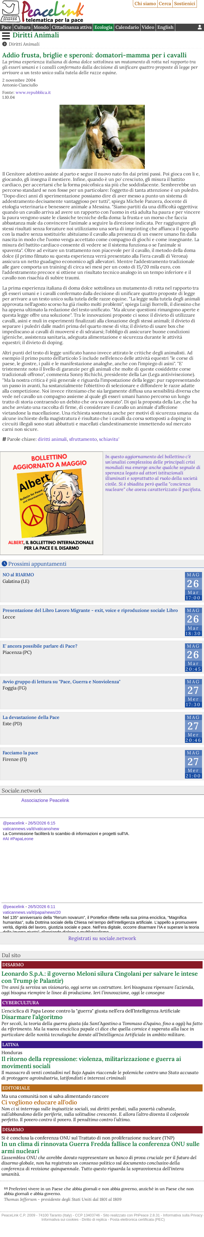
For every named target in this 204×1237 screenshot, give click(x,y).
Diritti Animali (36, 35)
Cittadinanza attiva (72, 27)
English (165, 27)
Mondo (41, 27)
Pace (6, 27)
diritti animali (52, 439)
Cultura (22, 27)
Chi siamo (145, 3)
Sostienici (184, 3)
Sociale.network (22, 790)
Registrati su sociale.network (102, 938)
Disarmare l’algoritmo (32, 1017)
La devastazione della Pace (31, 717)
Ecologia (103, 27)
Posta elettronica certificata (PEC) (137, 1219)
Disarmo (13, 964)
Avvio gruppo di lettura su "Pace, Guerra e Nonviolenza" (61, 681)
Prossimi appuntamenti (37, 563)
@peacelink (13, 823)
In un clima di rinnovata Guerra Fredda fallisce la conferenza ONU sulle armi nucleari (100, 1147)
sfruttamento (83, 439)
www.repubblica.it (33, 92)
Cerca (165, 3)
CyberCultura (20, 1002)
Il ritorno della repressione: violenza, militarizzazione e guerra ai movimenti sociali (91, 1062)
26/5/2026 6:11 (41, 906)
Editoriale (16, 1088)
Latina (10, 1044)
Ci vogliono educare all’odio (39, 1102)
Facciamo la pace (20, 752)
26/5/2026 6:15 (41, 823)
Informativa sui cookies (60, 1219)
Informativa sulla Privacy (183, 1215)
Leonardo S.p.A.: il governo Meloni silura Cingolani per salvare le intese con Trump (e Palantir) (99, 977)
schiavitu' (109, 439)
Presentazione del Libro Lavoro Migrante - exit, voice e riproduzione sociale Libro (90, 610)
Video (148, 27)
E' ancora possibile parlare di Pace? (40, 646)
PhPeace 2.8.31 (147, 1215)
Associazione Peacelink (45, 800)
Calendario (127, 27)
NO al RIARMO (18, 574)
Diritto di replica (94, 1219)
